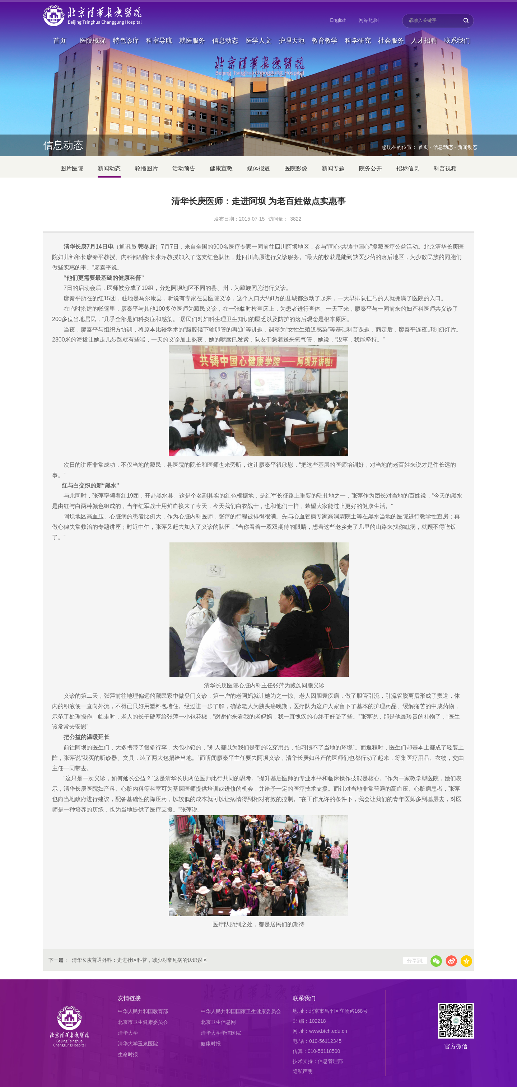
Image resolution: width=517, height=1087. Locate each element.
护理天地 (291, 37)
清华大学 (128, 1033)
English (338, 20)
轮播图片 (146, 168)
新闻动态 (467, 147)
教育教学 (324, 37)
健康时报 (211, 1043)
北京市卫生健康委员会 (143, 1022)
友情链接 (129, 998)
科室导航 (159, 37)
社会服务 (391, 37)
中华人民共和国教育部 (143, 1011)
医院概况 (93, 37)
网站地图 (369, 20)
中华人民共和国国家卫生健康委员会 (241, 1011)
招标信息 (407, 168)
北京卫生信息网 (218, 1022)
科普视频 (445, 168)
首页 (59, 37)
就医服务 (192, 37)
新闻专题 (333, 168)
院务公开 (370, 168)
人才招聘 (424, 37)
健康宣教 (221, 168)
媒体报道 (258, 168)
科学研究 (358, 37)
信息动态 (225, 37)
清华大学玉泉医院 (138, 1043)
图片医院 (71, 168)
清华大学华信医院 (221, 1033)
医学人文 (258, 37)
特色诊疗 (126, 37)
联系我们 (457, 37)
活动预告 (183, 168)
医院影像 (295, 168)
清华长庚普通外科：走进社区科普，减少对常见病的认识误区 (140, 960)
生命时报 (128, 1054)
